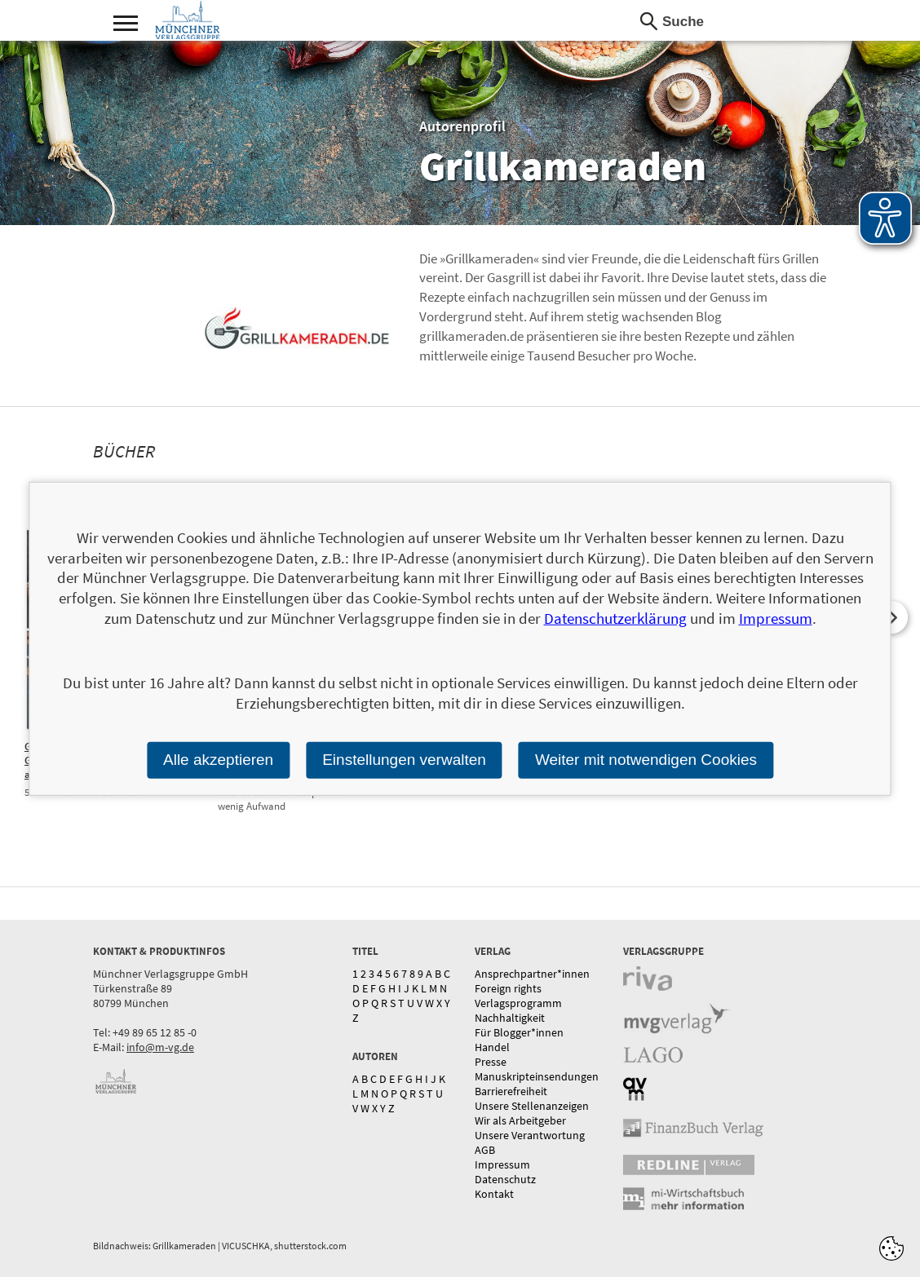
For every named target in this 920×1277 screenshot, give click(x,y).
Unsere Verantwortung (530, 1135)
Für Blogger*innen (519, 1032)
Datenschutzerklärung (615, 618)
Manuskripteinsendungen (537, 1076)
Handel (492, 1047)
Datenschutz (505, 1179)
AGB (485, 1149)
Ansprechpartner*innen (532, 973)
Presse (490, 1061)
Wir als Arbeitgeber (520, 1120)
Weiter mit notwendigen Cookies (646, 759)
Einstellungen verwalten (404, 759)
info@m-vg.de (160, 1047)
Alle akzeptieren (218, 759)
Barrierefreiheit (511, 1091)
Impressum (502, 1164)
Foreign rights (508, 988)
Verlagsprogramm (518, 1003)
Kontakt (494, 1193)
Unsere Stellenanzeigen (532, 1105)
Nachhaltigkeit (510, 1017)
